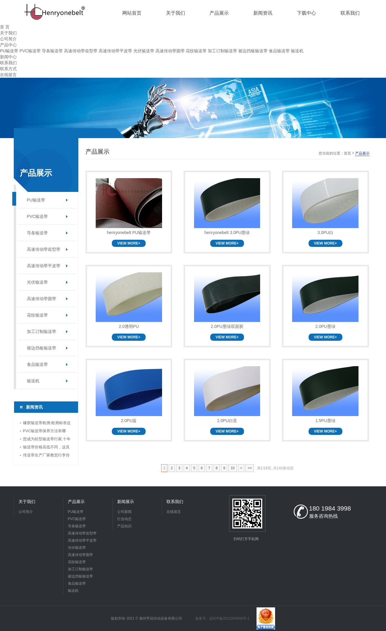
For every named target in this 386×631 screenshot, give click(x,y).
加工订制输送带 (222, 50)
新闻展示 (125, 501)
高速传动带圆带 (170, 50)
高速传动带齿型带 (80, 50)
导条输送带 (52, 50)
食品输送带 (279, 50)
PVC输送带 (30, 50)
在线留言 (8, 74)
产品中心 (8, 44)
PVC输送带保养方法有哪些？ (44, 432)
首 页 (5, 27)
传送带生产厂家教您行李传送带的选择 (46, 456)
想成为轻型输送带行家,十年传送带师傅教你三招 (47, 440)
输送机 (297, 50)
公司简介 (8, 38)
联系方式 (8, 68)
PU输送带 (9, 50)
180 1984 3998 (330, 508)
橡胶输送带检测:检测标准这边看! (47, 424)
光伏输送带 (143, 50)
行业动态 (124, 519)
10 (232, 468)
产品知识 (124, 526)
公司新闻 (124, 512)
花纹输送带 (196, 50)
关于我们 (8, 32)
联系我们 (8, 62)
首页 (347, 153)
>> (250, 468)
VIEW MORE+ (128, 243)
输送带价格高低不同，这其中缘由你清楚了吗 (46, 448)
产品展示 (76, 501)
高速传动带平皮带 (115, 50)
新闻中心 (8, 56)
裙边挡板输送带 (253, 50)
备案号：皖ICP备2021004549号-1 (222, 618)
